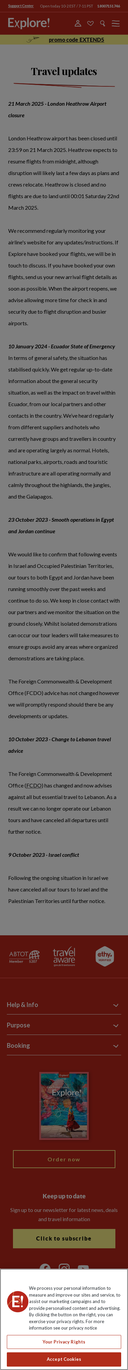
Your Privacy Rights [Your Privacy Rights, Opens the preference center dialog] (64, 1342)
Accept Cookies (64, 1359)
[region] (64, 1319)
